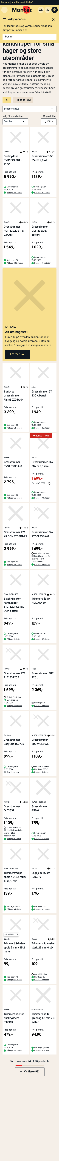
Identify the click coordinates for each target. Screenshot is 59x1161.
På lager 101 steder (42, 192)
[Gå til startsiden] (22, 10)
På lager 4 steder (41, 980)
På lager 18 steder (41, 839)
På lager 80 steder (14, 980)
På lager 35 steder (42, 639)
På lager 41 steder (14, 909)
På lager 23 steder (42, 564)
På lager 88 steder (42, 428)
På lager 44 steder (14, 1050)
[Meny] (4, 10)
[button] (29, 109)
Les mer (46, 92)
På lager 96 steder (14, 428)
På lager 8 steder (41, 772)
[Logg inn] (48, 10)
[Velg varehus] (41, 10)
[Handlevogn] (54, 10)
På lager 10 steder (14, 706)
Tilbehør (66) (23, 100)
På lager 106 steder (42, 263)
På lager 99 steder (14, 498)
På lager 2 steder (41, 706)
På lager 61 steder (41, 1050)
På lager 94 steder (14, 192)
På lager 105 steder (15, 263)
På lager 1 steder (14, 639)
